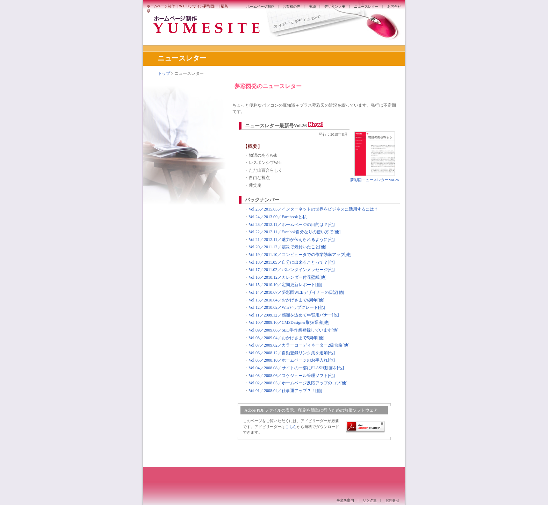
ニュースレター (366, 6)
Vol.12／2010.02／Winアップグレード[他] (287, 307)
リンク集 (370, 500)
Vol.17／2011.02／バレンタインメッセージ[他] (292, 269)
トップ (164, 73)
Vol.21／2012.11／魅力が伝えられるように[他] (292, 239)
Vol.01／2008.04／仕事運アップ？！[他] (285, 390)
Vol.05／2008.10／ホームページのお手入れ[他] (292, 360)
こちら (291, 427)
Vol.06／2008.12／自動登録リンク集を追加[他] (292, 352)
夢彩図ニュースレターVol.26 (374, 180)
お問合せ (394, 6)
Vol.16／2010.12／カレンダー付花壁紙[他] (287, 277)
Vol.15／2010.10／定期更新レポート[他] (285, 284)
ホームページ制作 (260, 6)
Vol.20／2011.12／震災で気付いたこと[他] (287, 246)
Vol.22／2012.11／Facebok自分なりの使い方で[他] (295, 231)
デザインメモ (334, 6)
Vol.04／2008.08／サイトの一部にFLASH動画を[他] (296, 367)
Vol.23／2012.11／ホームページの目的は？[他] (292, 224)
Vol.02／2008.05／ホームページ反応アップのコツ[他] (298, 382)
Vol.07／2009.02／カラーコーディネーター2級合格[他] (299, 345)
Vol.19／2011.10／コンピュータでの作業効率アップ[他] (300, 254)
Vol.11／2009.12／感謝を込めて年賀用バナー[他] (294, 315)
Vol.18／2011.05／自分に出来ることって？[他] (292, 262)
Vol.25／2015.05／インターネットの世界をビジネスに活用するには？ (313, 209)
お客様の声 (291, 6)
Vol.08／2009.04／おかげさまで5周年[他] (286, 337)
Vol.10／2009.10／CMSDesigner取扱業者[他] (289, 322)
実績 (312, 6)
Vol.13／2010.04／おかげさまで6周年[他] (286, 300)
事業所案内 (345, 500)
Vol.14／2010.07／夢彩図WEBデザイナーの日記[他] (296, 292)
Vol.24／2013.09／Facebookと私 (278, 216)
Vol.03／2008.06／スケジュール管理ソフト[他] (292, 375)
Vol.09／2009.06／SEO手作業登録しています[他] (294, 330)
